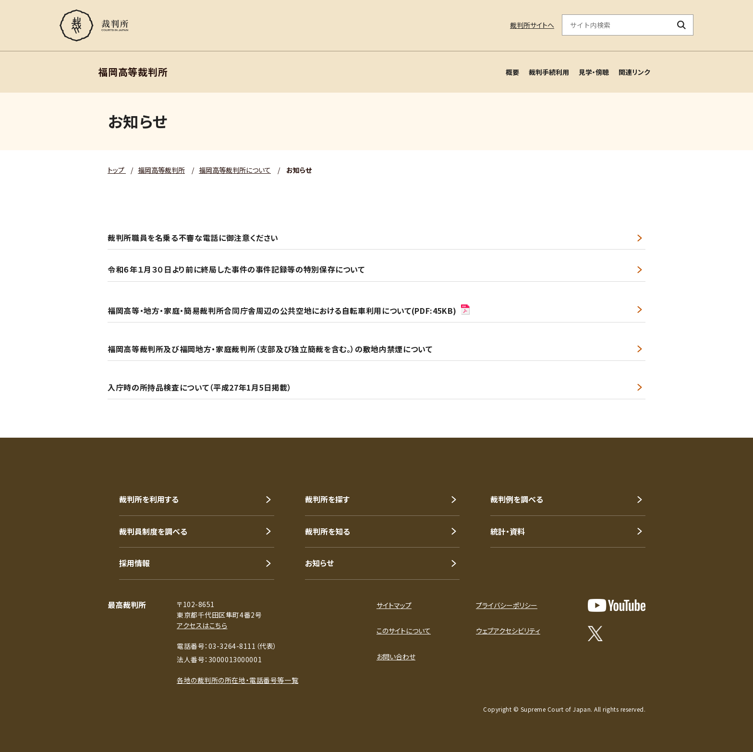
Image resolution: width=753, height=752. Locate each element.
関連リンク (634, 72)
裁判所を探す (327, 499)
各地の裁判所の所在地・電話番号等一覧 (237, 680)
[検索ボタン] (681, 25)
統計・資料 (507, 531)
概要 (512, 72)
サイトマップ (394, 605)
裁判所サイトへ (532, 25)
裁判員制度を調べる (153, 531)
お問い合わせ (395, 656)
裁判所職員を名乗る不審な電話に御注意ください (193, 237)
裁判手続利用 (549, 72)
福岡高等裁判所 (161, 170)
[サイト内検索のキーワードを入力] (616, 25)
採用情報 (134, 563)
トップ (117, 170)
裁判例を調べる (516, 499)
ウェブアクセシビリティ (508, 630)
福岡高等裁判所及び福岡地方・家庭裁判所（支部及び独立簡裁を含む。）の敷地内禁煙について (270, 349)
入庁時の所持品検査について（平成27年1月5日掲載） (200, 387)
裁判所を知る (327, 531)
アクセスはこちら (202, 625)
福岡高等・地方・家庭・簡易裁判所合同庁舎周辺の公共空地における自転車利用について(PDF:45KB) (289, 309)
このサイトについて (403, 630)
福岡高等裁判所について (235, 170)
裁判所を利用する (149, 499)
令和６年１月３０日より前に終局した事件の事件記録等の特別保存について (236, 269)
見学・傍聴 (594, 72)
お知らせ (319, 563)
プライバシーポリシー (506, 605)
